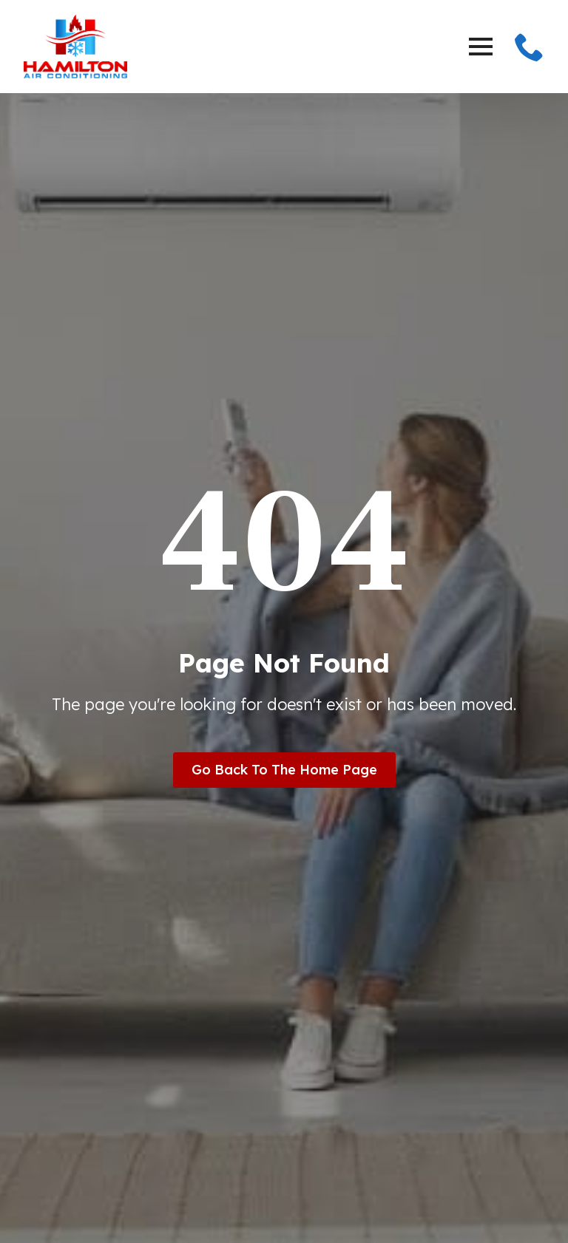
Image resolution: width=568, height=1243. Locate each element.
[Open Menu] (481, 46)
